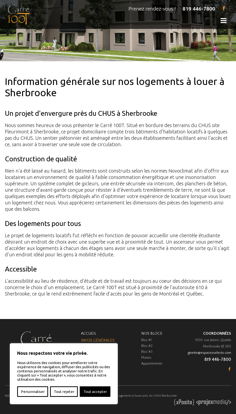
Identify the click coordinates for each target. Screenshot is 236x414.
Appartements (151, 364)
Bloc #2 (147, 346)
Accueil (88, 333)
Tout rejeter (64, 392)
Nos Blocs (151, 333)
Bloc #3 (147, 352)
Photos (146, 358)
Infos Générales (98, 340)
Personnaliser (33, 392)
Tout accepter (95, 392)
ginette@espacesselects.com (209, 353)
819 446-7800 (199, 9)
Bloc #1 (146, 340)
